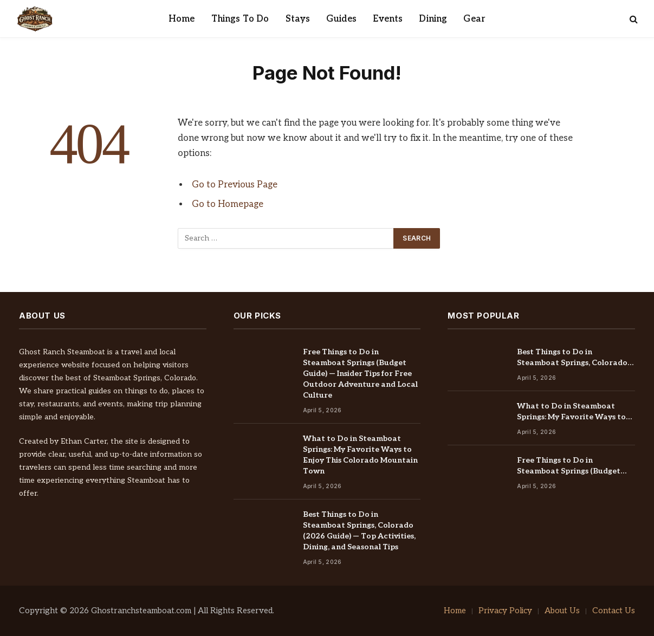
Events (388, 19)
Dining (433, 19)
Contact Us (613, 610)
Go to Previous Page (234, 184)
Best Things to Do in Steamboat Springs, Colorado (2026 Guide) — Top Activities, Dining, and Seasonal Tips (359, 530)
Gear (474, 19)
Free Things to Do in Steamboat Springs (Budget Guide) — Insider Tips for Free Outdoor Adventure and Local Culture (360, 373)
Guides (341, 19)
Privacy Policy (505, 610)
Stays (298, 19)
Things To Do (240, 19)
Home (182, 19)
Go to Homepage (227, 204)
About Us (562, 610)
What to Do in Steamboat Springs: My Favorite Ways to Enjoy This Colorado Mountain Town (360, 455)
